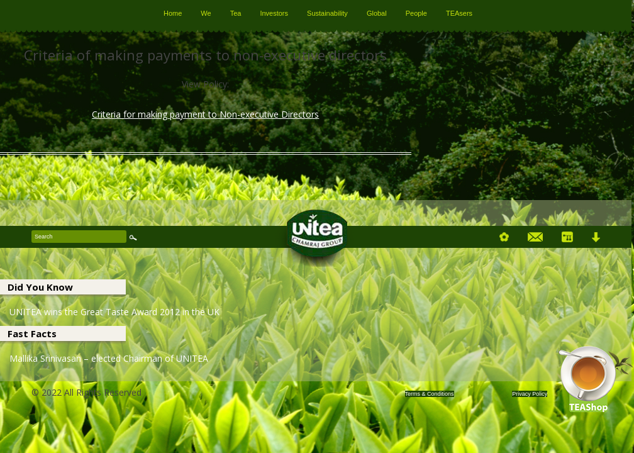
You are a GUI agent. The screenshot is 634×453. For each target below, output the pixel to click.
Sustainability (327, 13)
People (416, 13)
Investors (274, 13)
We (206, 13)
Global (377, 13)
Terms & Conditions (429, 394)
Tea (236, 13)
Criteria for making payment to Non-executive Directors (205, 114)
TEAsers (459, 13)
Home (173, 13)
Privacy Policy (529, 394)
